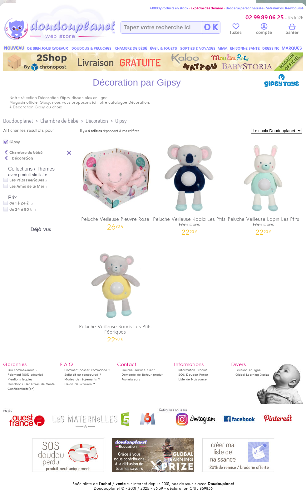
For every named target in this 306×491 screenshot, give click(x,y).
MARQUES (292, 48)
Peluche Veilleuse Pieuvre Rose (115, 184)
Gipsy (121, 120)
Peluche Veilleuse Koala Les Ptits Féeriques (189, 186)
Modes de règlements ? (82, 379)
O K (211, 27)
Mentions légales (19, 379)
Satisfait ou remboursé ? (82, 374)
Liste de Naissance (192, 379)
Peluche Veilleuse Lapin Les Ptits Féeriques (263, 186)
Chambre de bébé (59, 120)
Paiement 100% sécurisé (25, 374)
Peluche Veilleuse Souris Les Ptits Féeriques (115, 294)
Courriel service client (138, 370)
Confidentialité (18, 388)
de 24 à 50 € (22, 209)
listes (236, 30)
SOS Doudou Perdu (193, 374)
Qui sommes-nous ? (22, 370)
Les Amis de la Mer (26, 186)
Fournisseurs (130, 379)
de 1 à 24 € (21, 203)
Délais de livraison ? (79, 384)
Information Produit (192, 370)
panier (292, 30)
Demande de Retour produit (142, 374)
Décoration (97, 120)
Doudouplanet (18, 120)
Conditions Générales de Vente (31, 384)
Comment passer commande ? (87, 370)
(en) (31, 388)
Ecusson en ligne (248, 370)
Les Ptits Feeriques (26, 180)
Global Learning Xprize (252, 374)
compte (264, 30)
